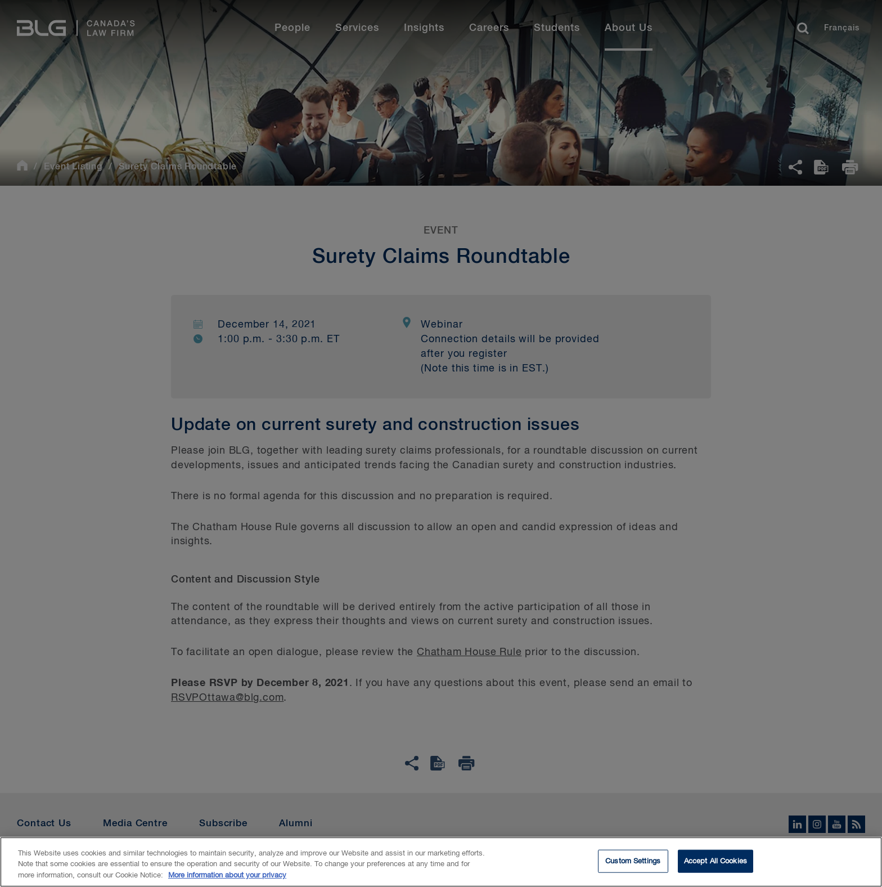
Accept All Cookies (715, 864)
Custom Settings (632, 864)
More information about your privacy (227, 878)
